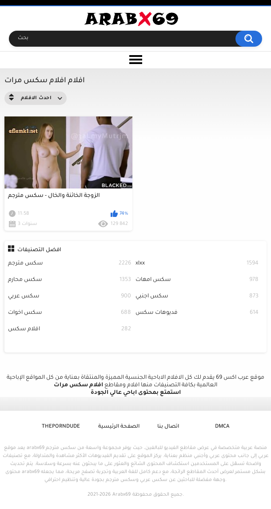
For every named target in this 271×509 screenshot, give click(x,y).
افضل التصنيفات (39, 250)
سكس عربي (69, 297)
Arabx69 (121, 494)
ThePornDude (61, 427)
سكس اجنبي (197, 297)
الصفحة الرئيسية (118, 427)
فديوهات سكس (197, 313)
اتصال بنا (168, 427)
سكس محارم (69, 280)
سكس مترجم (69, 264)
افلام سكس (69, 329)
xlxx (197, 264)
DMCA (222, 427)
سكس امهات (197, 280)
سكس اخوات (69, 313)
